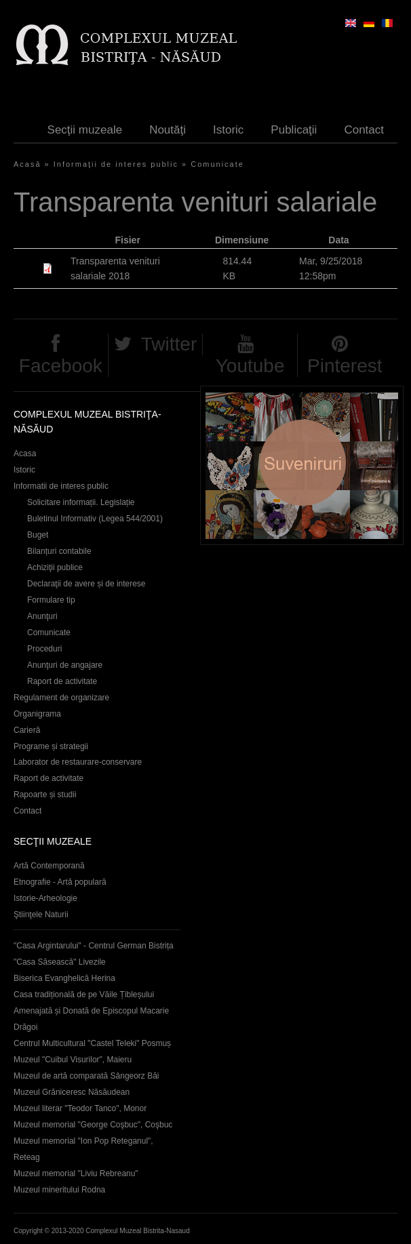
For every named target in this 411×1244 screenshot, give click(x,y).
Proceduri (44, 649)
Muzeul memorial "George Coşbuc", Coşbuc (93, 1124)
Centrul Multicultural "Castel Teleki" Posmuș (92, 1043)
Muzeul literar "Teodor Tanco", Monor (80, 1108)
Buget (37, 535)
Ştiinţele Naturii (41, 914)
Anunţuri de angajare (64, 665)
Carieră (27, 730)
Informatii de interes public (61, 486)
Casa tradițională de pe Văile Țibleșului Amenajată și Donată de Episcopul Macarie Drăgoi (91, 1011)
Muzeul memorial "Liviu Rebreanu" (76, 1173)
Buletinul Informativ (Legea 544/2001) (95, 518)
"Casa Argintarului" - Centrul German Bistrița (94, 945)
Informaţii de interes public (116, 164)
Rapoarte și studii (45, 794)
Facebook (60, 365)
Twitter (169, 344)
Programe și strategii (51, 746)
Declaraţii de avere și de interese (86, 583)
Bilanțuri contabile (59, 551)
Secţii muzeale (85, 129)
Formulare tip (51, 600)
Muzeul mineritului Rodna (59, 1190)
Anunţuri (42, 616)
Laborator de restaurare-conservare (78, 762)
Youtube (250, 365)
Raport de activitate (62, 681)
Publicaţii (294, 129)
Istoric (228, 129)
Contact (364, 129)
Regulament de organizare (61, 697)
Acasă (27, 164)
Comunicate (217, 164)
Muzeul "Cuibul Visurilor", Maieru (73, 1059)
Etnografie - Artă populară (60, 882)
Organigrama (37, 714)
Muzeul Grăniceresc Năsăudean (72, 1092)
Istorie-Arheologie (45, 898)
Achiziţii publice (55, 567)
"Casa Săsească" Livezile (60, 962)
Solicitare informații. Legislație (81, 502)
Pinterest (345, 365)
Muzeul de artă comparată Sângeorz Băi (86, 1076)
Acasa (25, 453)
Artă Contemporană (49, 865)
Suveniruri (302, 465)
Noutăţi (167, 129)
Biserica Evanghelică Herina (64, 978)
